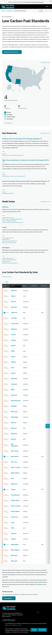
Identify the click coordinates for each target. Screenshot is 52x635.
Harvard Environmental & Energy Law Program (12, 155)
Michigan (14, 406)
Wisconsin (14, 555)
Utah (12, 528)
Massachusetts (16, 400)
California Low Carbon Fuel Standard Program (12, 222)
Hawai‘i (13, 345)
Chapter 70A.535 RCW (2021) (8, 259)
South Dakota (15, 511)
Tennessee (14, 517)
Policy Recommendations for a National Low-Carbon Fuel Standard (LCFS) (25, 160)
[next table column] (48, 426)
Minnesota (14, 411)
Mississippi (14, 417)
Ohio (12, 478)
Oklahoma (14, 484)
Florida (13, 334)
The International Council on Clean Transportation (13, 176)
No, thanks (42, 630)
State (13, 285)
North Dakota (15, 473)
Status (4, 285)
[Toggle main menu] (50, 6)
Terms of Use (10, 625)
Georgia (13, 340)
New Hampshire (14, 445)
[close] (50, 1)
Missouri (13, 422)
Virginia (13, 539)
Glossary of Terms (46, 62)
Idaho (13, 351)
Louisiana (14, 384)
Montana (14, 428)
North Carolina (15, 467)
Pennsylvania (15, 495)
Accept (34, 630)
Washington (6, 247)
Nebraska (14, 433)
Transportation (9, 10)
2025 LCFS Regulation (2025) (8, 220)
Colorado (14, 318)
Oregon (4, 227)
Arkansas (14, 307)
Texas (13, 522)
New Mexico (15, 456)
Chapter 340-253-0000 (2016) (8, 241)
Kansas (13, 373)
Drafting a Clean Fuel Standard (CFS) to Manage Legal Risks (21, 139)
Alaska (13, 296)
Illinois (13, 356)
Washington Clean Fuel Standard (9, 263)
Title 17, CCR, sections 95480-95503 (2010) (11, 219)
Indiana (13, 362)
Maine (13, 389)
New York (14, 462)
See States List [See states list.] (9, 123)
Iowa (12, 367)
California (5, 207)
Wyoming (14, 561)
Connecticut (15, 323)
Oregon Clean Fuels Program (8, 242)
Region (24, 285)
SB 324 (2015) (5, 239)
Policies (3, 10)
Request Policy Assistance (11, 52)
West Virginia (15, 550)
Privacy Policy (18, 625)
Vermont (13, 533)
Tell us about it (8, 598)
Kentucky (14, 378)
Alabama (14, 290)
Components (34, 285)
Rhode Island (15, 500)
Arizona (13, 301)
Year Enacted (44, 285)
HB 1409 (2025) (5, 261)
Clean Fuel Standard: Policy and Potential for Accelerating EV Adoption (24, 181)
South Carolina (15, 506)
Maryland (14, 395)
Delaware (14, 329)
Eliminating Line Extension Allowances (34, 2)
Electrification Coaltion (7, 193)
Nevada (13, 439)
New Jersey (14, 451)
